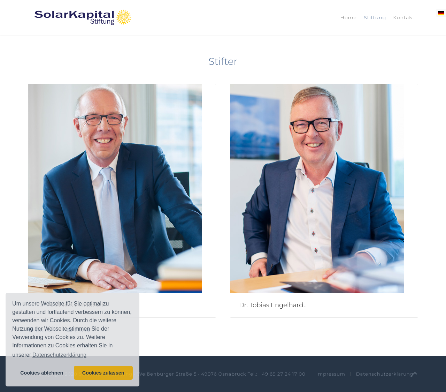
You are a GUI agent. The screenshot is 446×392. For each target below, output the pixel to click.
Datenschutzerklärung (385, 374)
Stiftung (375, 17)
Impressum (330, 374)
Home (348, 17)
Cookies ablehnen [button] (41, 373)
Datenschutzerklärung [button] (59, 355)
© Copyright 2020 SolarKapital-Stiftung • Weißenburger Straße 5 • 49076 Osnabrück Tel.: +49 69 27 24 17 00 (168, 374)
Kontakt (404, 17)
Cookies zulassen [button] (103, 373)
